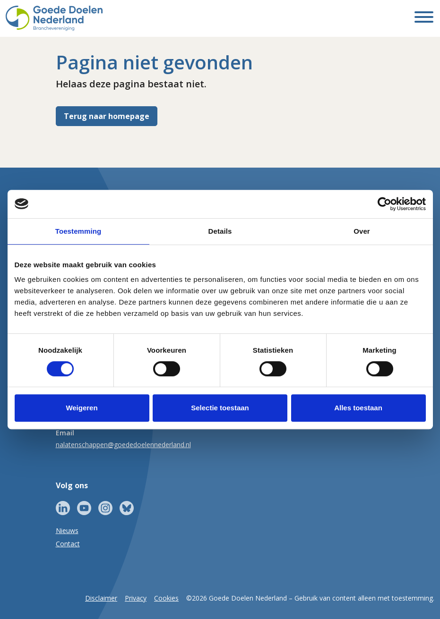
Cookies (166, 598)
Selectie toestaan (220, 408)
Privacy (136, 598)
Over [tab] (362, 231)
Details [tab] (220, 231)
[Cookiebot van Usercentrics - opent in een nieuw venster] (384, 204)
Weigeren (81, 408)
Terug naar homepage (106, 116)
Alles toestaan (358, 408)
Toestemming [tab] (78, 231)
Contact (68, 543)
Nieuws (67, 530)
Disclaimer (101, 598)
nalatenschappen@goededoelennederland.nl (123, 444)
